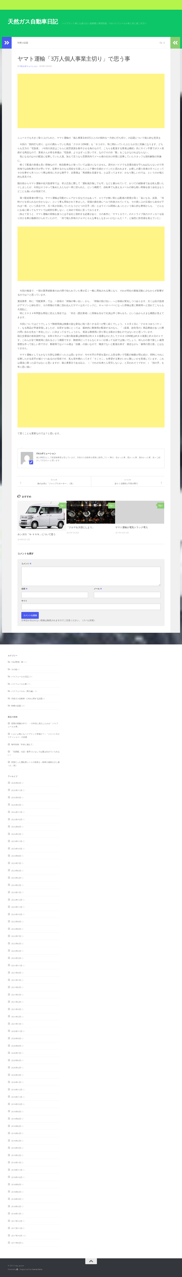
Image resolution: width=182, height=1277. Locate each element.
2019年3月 (16, 1147)
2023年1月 (16, 892)
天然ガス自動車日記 (33, 21)
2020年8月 (16, 1045)
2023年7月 (16, 863)
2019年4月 (16, 1140)
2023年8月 (16, 855)
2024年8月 (16, 826)
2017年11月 (16, 1228)
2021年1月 (16, 1023)
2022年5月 (16, 950)
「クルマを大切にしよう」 (80, 527)
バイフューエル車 (19, 683)
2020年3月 (16, 1075)
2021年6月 (16, 987)
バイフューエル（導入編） (23, 691)
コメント (26, 563)
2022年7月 (16, 936)
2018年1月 (16, 1213)
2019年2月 (16, 1155)
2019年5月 (16, 1133)
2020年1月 (16, 1082)
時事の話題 (22, 42)
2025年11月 (16, 790)
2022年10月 (16, 914)
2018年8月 (16, 1184)
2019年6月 (16, 1126)
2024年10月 (16, 819)
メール (98, 588)
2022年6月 (16, 943)
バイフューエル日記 (20, 676)
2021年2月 (16, 1016)
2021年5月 (16, 994)
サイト (24, 600)
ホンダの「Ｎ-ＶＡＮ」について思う (36, 534)
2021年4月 (16, 1001)
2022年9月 (16, 921)
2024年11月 (16, 812)
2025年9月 (16, 797)
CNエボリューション (29, 66)
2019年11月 (16, 1096)
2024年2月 (16, 834)
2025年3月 (16, 804)
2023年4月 (16, 877)
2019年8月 (16, 1118)
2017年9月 (16, 1242)
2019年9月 (16, 1111)
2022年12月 (16, 899)
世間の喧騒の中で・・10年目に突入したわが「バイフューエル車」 (33, 725)
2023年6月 (16, 870)
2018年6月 (16, 1191)
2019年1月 (16, 1162)
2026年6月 (16, 782)
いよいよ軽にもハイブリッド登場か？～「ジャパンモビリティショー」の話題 (34, 735)
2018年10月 (16, 1177)
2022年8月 (16, 928)
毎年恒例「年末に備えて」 (23, 744)
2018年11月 (16, 1169)
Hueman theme (37, 1269)
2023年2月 (16, 885)
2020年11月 (16, 1031)
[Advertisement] (91, 101)
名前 (24, 588)
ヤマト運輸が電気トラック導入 (131, 527)
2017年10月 (16, 1235)
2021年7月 (16, 980)
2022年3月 (16, 958)
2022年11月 (16, 907)
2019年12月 (16, 1089)
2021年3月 (16, 1009)
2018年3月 (16, 1199)
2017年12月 (16, 1221)
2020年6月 (16, 1060)
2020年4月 (16, 1067)
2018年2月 (16, 1206)
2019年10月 (16, 1104)
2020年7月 (16, 1053)
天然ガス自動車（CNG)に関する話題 (26, 698)
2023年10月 (16, 848)
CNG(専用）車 (17, 661)
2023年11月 (16, 841)
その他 (14, 669)
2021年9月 (16, 972)
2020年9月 (16, 1038)
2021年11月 (16, 965)
